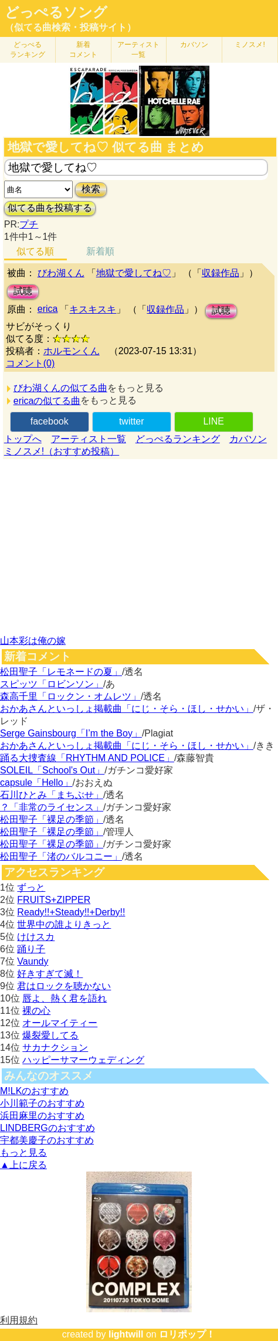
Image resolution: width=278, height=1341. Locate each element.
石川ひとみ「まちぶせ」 (51, 795)
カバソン (194, 44)
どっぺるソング (56, 12)
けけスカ (36, 937)
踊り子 (31, 949)
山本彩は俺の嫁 (33, 641)
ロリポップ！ (187, 1334)
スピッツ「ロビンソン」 (51, 684)
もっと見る (23, 1152)
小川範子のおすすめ (42, 1103)
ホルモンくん (71, 351)
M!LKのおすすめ (34, 1091)
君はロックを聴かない (64, 986)
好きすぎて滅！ (50, 974)
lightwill (126, 1334)
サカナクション (55, 1048)
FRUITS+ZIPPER (53, 900)
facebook (49, 421)
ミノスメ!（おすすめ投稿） (61, 451)
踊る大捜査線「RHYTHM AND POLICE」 (87, 758)
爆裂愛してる (50, 1035)
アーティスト (138, 49)
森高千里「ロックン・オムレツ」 (70, 696)
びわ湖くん (61, 273)
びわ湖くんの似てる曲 (60, 388)
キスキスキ (92, 309)
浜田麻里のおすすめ (42, 1116)
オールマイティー (59, 1023)
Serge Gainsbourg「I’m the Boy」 (71, 733)
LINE (213, 421)
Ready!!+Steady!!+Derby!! (71, 912)
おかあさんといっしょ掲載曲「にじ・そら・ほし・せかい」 (126, 709)
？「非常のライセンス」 (51, 807)
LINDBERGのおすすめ (47, 1128)
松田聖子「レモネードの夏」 (61, 672)
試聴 (22, 291)
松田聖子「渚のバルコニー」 (61, 856)
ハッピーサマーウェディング (83, 1060)
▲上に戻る (23, 1165)
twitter (131, 421)
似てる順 (35, 251)
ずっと (31, 887)
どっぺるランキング (177, 439)
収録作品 (220, 273)
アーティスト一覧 (88, 439)
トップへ (23, 439)
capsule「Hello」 (36, 782)
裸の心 (36, 1011)
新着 (83, 49)
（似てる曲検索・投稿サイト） (70, 27)
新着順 (100, 251)
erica (48, 309)
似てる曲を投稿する (50, 208)
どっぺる (27, 49)
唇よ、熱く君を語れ (64, 998)
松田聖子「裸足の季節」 (51, 819)
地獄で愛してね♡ (133, 273)
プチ (28, 224)
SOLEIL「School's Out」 (52, 770)
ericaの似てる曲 (47, 401)
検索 (91, 189)
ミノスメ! (250, 44)
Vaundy (32, 961)
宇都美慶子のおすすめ (47, 1140)
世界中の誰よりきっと (64, 924)
